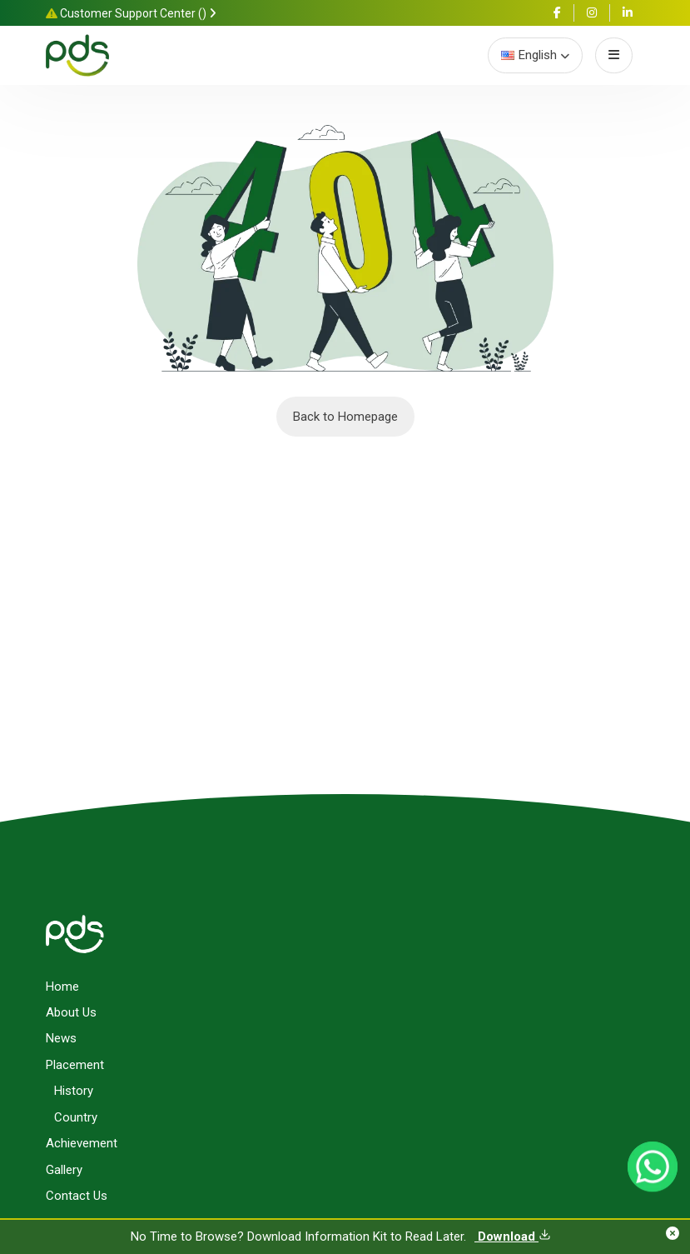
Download (512, 1236)
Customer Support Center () (131, 13)
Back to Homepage (345, 416)
